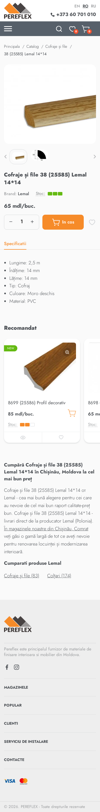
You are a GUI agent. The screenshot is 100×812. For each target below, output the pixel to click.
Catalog (32, 46)
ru (93, 6)
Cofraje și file (56, 46)
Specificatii (15, 243)
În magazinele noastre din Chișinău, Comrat (46, 528)
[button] (5, 157)
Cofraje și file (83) (21, 575)
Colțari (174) (59, 575)
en (77, 6)
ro (85, 6)
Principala (12, 46)
